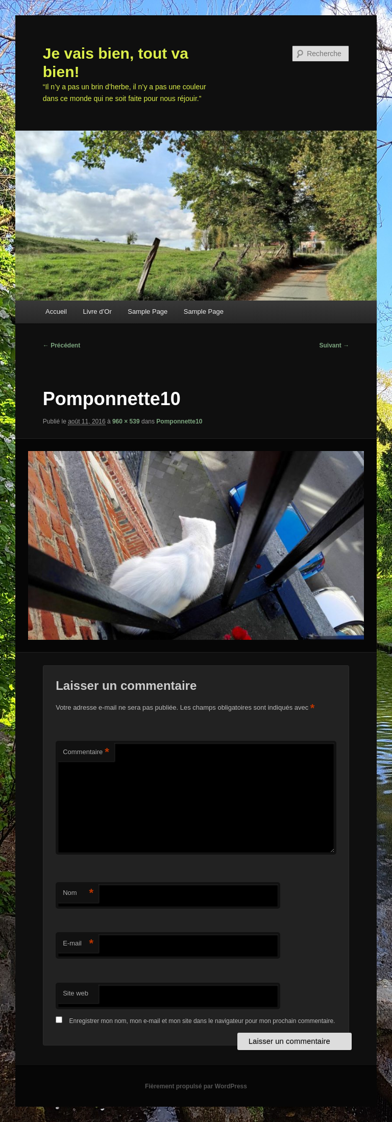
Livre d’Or (97, 311)
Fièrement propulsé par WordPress (196, 1086)
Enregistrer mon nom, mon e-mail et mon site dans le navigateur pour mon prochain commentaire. (202, 1021)
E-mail (78, 943)
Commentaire (86, 752)
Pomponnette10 (179, 421)
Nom (78, 893)
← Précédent (61, 345)
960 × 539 (126, 421)
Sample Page (147, 311)
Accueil (56, 311)
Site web (75, 993)
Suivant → (335, 345)
